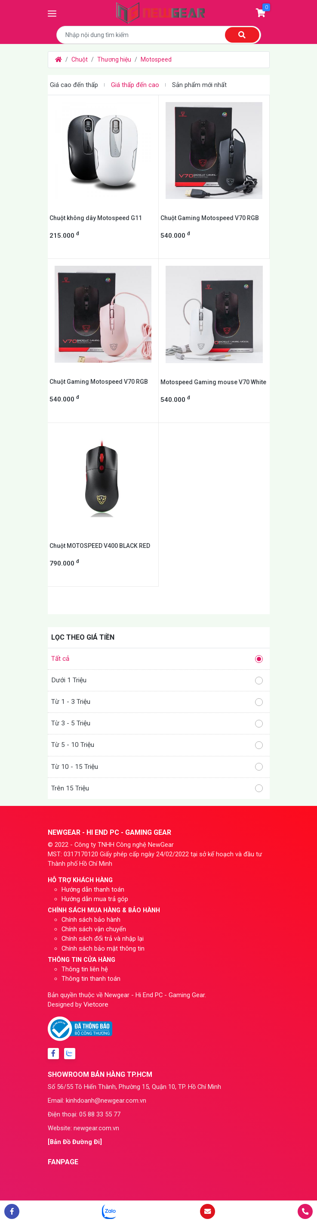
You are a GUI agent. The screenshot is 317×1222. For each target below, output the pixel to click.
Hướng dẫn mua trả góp (95, 899)
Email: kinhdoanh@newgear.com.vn (97, 1100)
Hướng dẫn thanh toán (93, 889)
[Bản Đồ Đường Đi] (75, 1142)
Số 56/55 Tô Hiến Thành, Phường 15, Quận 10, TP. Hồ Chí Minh (134, 1087)
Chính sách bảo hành (91, 919)
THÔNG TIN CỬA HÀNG (81, 960)
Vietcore (95, 1004)
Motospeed (156, 59)
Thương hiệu (114, 59)
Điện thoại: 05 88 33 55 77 (84, 1114)
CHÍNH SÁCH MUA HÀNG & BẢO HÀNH (104, 910)
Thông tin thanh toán (91, 979)
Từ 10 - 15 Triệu (157, 767)
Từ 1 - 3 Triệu (157, 702)
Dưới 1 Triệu (157, 680)
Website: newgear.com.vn (83, 1128)
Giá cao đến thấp (74, 85)
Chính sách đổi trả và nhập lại (103, 938)
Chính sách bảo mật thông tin (103, 948)
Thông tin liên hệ (85, 969)
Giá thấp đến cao (135, 85)
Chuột (79, 59)
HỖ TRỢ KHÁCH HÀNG (80, 880)
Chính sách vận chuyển (94, 929)
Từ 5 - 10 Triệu (157, 745)
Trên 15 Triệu (157, 788)
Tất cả (157, 659)
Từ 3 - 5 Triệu (157, 723)
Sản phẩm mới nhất (199, 85)
